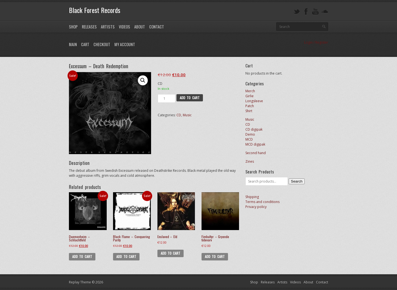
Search (296, 181)
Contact (156, 27)
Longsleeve (254, 101)
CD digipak (253, 129)
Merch (250, 91)
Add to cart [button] (82, 256)
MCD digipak (255, 144)
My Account (124, 44)
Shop (73, 27)
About (139, 27)
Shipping (252, 196)
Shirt (248, 111)
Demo (250, 134)
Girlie (249, 96)
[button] (143, 80)
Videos (124, 27)
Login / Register (316, 42)
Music (187, 115)
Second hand (255, 153)
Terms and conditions (262, 201)
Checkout (101, 44)
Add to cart (190, 97)
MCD (249, 139)
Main (73, 44)
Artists (108, 27)
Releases (89, 27)
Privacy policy (256, 206)
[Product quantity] (166, 98)
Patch (249, 106)
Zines (249, 161)
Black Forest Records (94, 10)
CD (178, 115)
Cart (85, 44)
